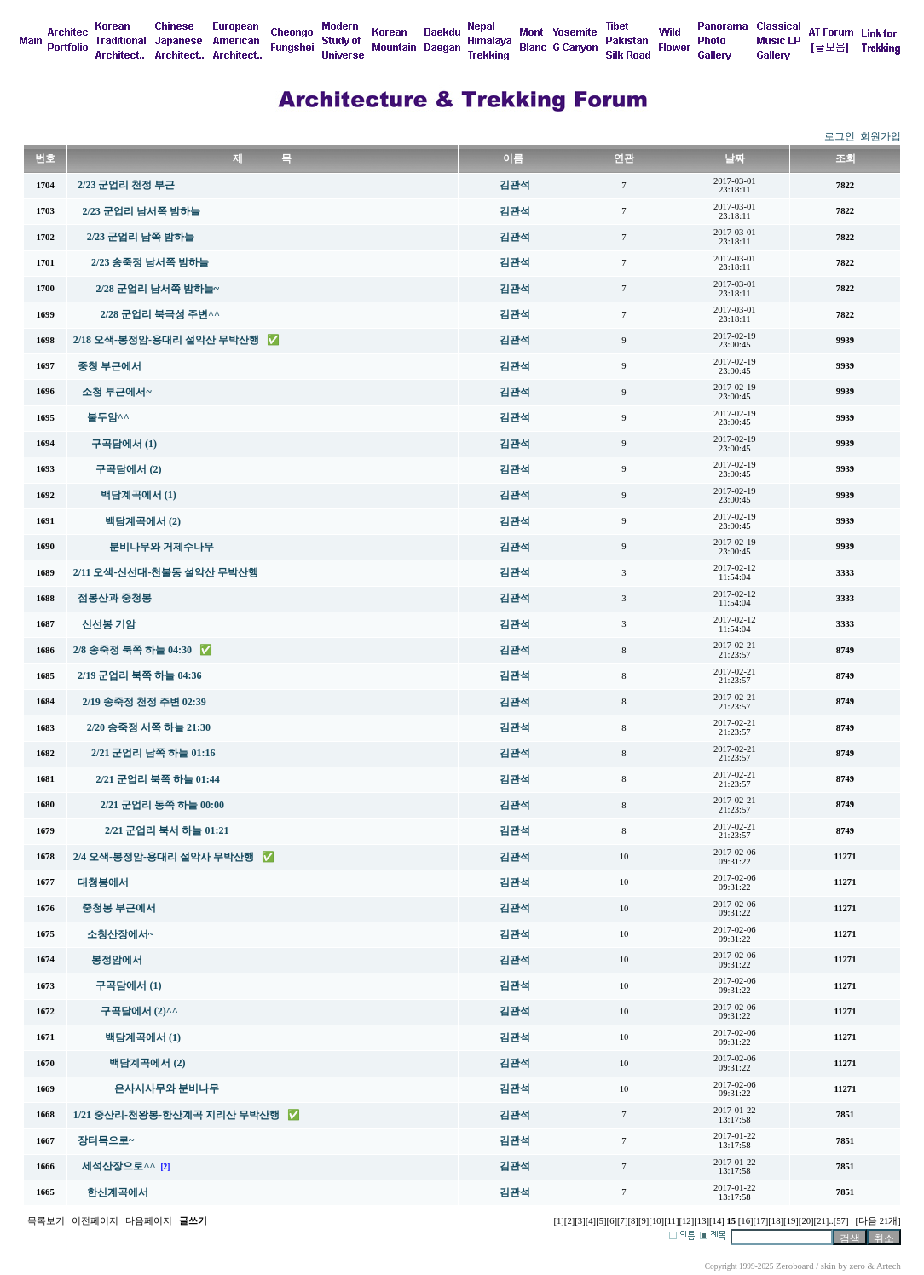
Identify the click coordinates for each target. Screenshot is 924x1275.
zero (857, 1266)
